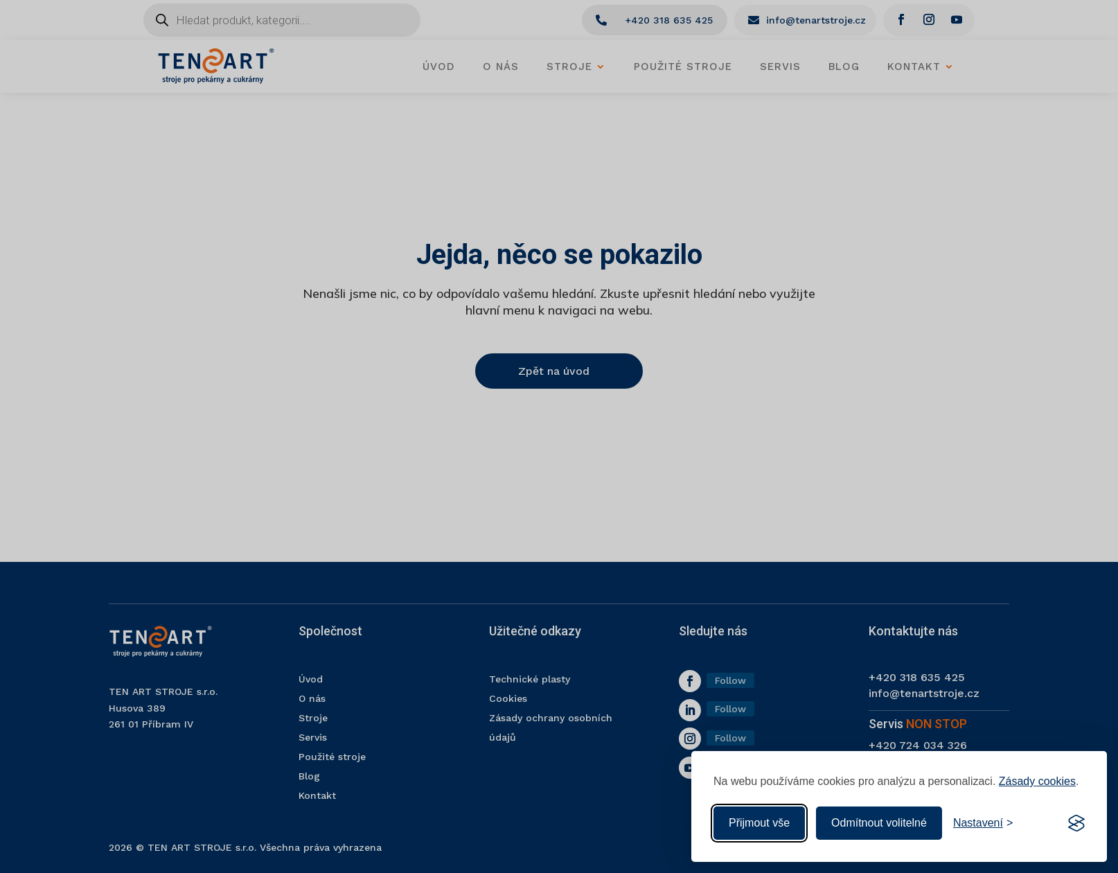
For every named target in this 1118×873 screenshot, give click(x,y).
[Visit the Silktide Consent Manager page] (1076, 823)
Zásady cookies (1037, 781)
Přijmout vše (759, 823)
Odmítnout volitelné (879, 823)
